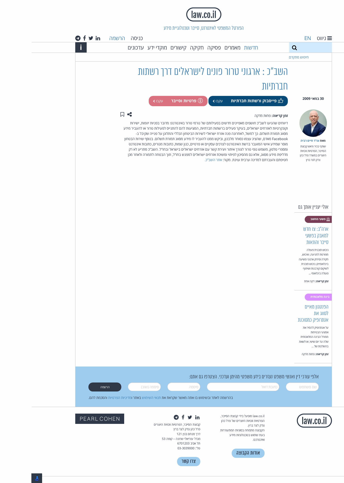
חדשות (219, 47)
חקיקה (165, 47)
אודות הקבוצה (216, 453)
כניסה (105, 38)
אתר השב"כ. (181, 159)
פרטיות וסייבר (155, 101)
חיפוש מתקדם (267, 57)
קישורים (147, 47)
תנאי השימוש (119, 397)
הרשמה (85, 38)
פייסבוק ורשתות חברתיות (225, 101)
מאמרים (201, 47)
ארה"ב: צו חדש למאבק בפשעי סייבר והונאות (284, 235)
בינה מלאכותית (289, 297)
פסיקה (182, 47)
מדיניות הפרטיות (88, 397)
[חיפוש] (263, 47)
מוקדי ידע (125, 47)
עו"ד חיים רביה (278, 141)
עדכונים (104, 47)
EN (276, 38)
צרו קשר (157, 461)
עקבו (186, 101)
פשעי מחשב (289, 219)
